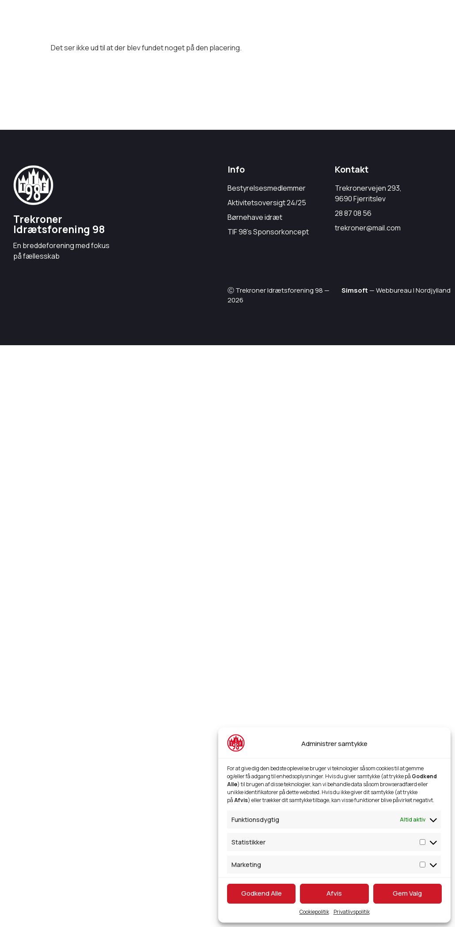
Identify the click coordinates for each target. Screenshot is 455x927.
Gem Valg (407, 893)
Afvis (334, 893)
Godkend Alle (261, 893)
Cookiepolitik (314, 912)
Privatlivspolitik (352, 912)
